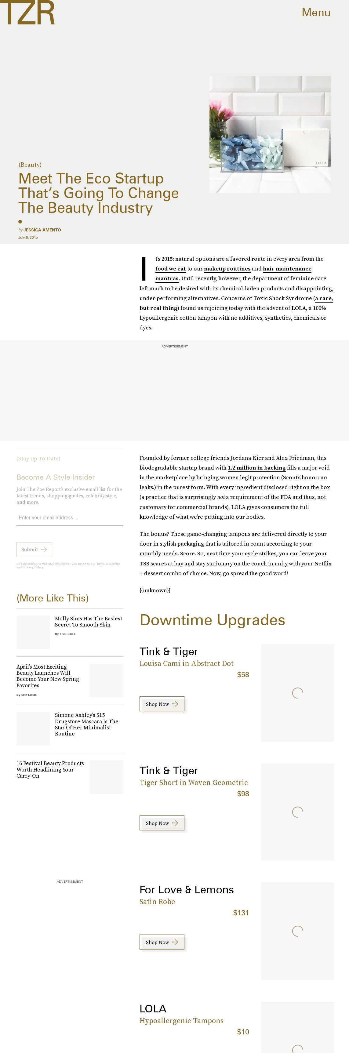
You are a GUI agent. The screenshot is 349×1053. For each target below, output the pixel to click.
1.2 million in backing (257, 467)
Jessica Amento (42, 229)
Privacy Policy (33, 571)
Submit (29, 553)
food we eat (170, 268)
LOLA (299, 308)
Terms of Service (108, 568)
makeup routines (227, 268)
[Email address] (69, 522)
